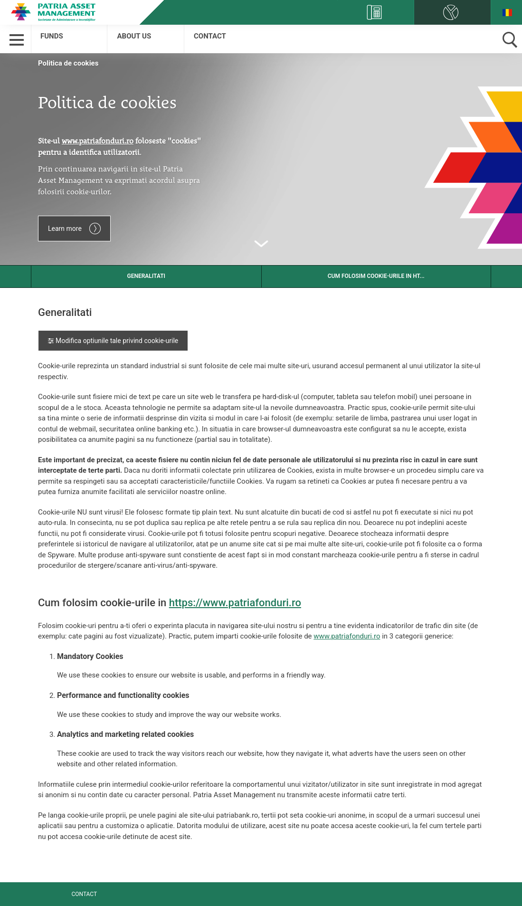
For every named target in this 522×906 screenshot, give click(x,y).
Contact (210, 36)
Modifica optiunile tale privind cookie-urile (113, 340)
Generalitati (146, 276)
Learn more (74, 228)
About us (134, 36)
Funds (51, 36)
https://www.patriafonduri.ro (235, 603)
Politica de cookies (68, 63)
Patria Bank (54, 11)
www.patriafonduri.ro (346, 636)
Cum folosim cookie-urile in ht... (376, 276)
